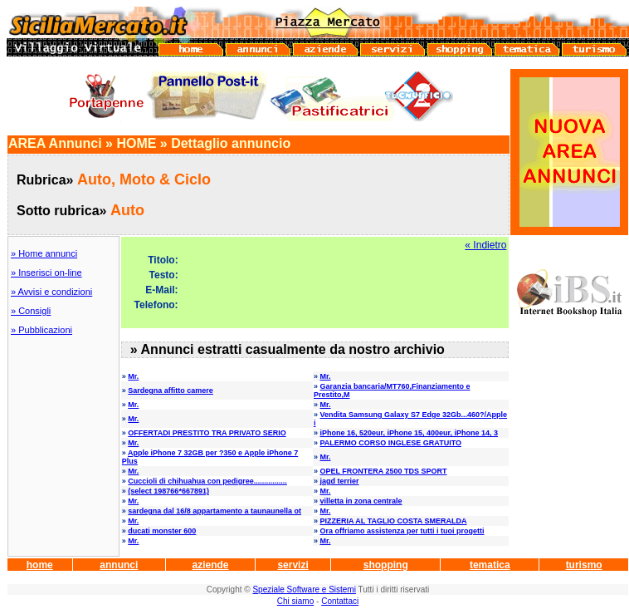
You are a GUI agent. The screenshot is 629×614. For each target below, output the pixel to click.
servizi (292, 565)
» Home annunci (44, 253)
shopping (385, 565)
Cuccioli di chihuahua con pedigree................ (207, 481)
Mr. (133, 376)
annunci (119, 565)
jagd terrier (338, 481)
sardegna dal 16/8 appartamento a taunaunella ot (214, 511)
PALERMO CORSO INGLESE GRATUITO (390, 443)
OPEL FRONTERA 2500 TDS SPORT (382, 471)
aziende (210, 565)
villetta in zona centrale (360, 501)
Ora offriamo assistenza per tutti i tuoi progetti (401, 531)
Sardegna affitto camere (170, 390)
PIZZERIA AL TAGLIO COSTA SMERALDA (392, 521)
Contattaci (339, 601)
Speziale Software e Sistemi (304, 589)
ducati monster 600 (162, 531)
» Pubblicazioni (41, 330)
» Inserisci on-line (46, 273)
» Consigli (31, 311)
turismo (584, 565)
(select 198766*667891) (168, 491)
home (40, 565)
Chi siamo (295, 601)
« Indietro (485, 245)
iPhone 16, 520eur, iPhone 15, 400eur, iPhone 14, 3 (408, 433)
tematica (490, 565)
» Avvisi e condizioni (51, 292)
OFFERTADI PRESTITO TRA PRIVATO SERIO (206, 433)
